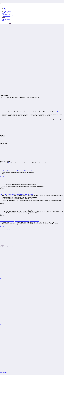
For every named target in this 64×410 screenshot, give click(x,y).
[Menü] (0, 3)
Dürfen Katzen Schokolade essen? (6, 19)
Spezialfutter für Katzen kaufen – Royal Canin (8, 15)
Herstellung (3, 13)
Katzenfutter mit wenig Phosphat (6, 12)
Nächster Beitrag (2, 245)
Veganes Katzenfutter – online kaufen (7, 11)
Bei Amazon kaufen (2, 176)
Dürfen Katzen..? (3, 17)
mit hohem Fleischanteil (5, 8)
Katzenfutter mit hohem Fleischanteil (6, 229)
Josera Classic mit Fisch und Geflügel (7, 16)
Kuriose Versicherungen (3, 372)
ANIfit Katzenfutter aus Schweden (6, 14)
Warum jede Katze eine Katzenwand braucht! (6, 279)
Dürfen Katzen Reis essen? (6, 18)
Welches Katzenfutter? (4, 7)
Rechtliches (3, 20)
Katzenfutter (9, 162)
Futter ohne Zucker (5, 9)
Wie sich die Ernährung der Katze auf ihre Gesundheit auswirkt (7, 246)
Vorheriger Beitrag (2, 242)
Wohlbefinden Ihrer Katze (58, 111)
